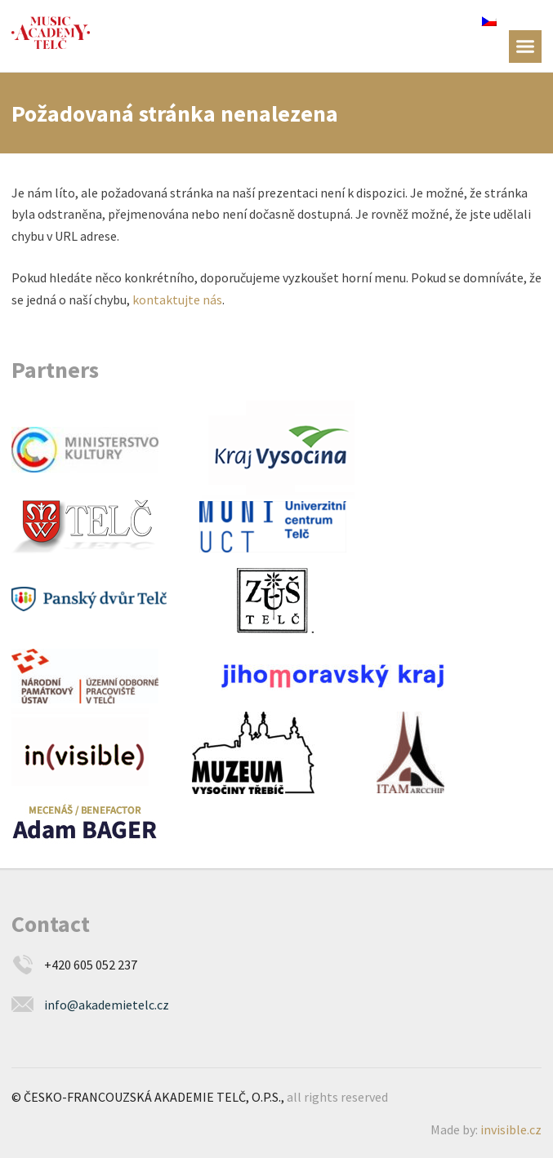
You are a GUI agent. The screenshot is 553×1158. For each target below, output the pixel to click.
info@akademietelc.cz (106, 1004)
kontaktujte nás (177, 299)
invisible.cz (511, 1129)
